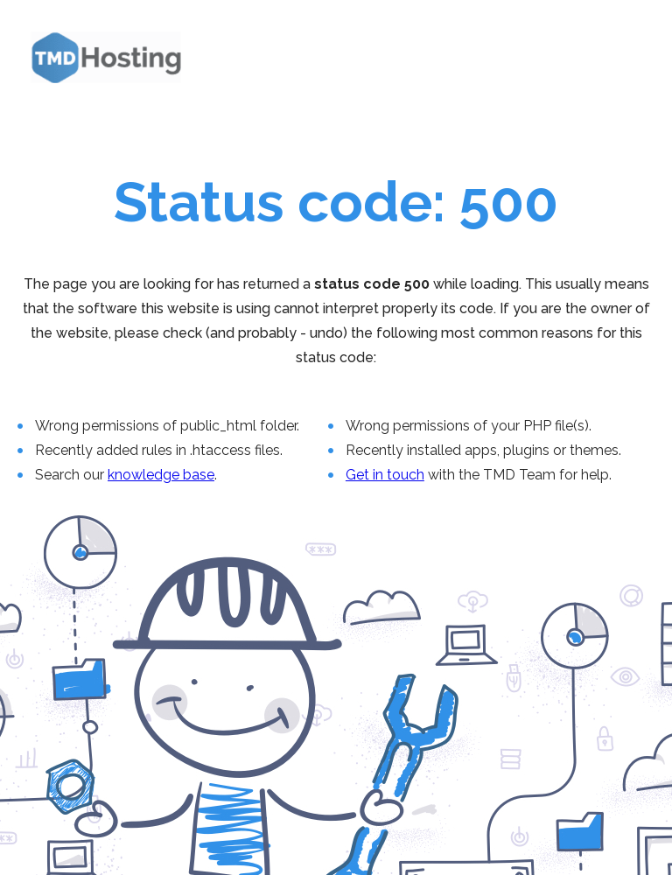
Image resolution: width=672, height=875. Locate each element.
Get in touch (385, 474)
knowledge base (161, 474)
